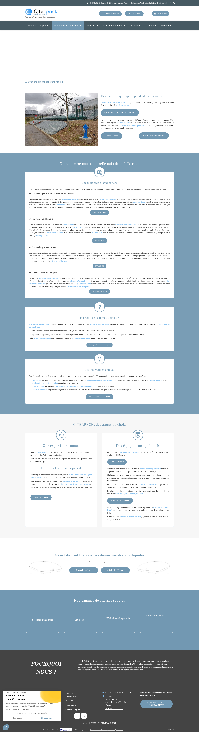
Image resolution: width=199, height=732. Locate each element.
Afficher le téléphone (114, 709)
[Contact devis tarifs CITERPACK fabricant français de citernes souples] (160, 13)
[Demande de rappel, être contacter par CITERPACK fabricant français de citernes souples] (134, 13)
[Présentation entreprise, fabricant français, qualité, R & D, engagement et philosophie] (45, 25)
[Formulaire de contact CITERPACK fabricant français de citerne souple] (152, 25)
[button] (42, 620)
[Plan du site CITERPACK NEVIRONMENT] (71, 705)
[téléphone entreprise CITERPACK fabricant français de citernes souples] (110, 13)
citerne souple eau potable (124, 128)
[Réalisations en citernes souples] (136, 25)
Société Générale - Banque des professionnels (106, 730)
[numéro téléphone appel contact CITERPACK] (115, 570)
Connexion (170, 729)
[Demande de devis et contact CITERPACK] (83, 570)
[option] (61, 119)
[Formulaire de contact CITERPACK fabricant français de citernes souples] (156, 704)
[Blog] (166, 25)
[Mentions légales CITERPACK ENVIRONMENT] (73, 709)
